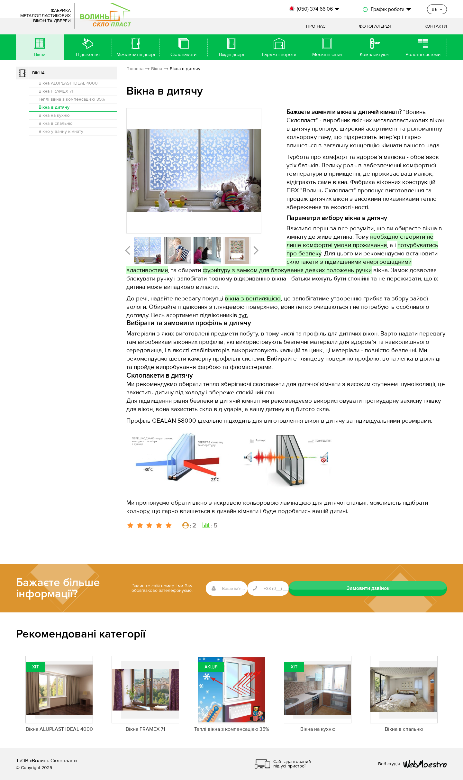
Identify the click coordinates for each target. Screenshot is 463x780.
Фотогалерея (375, 26)
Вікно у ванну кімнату (61, 131)
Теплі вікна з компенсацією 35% (72, 99)
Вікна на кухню (54, 115)
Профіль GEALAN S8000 (161, 421)
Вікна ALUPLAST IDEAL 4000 (68, 83)
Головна (134, 69)
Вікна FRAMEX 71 (56, 91)
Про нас (315, 26)
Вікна (38, 73)
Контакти (435, 26)
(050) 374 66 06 (315, 9)
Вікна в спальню (56, 123)
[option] (194, 170)
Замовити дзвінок (415, 588)
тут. (243, 315)
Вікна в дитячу (54, 107)
